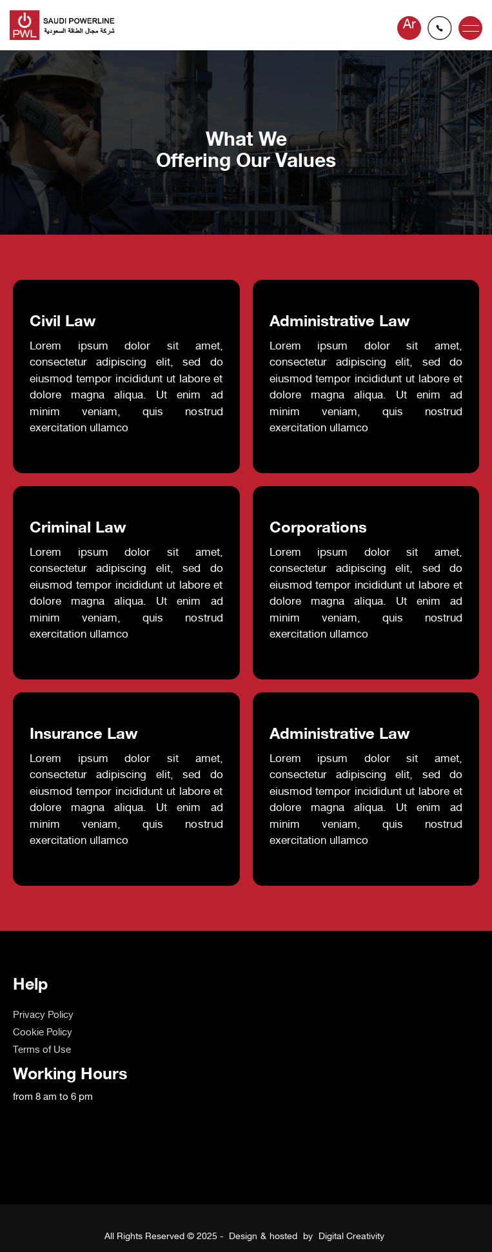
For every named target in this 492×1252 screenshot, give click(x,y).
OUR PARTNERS (49, 1050)
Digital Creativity (351, 1236)
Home (26, 1015)
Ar (409, 25)
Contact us (37, 1067)
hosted (283, 1236)
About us (32, 1033)
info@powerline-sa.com (440, 28)
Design (243, 1236)
